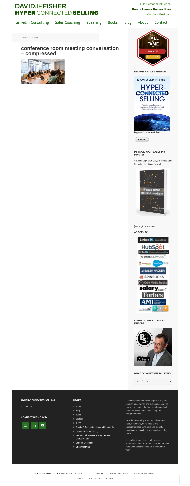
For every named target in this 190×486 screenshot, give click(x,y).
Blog (78, 410)
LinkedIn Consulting (84, 443)
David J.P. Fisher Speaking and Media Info (95, 427)
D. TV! (78, 423)
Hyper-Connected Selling (87, 431)
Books (78, 415)
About (78, 406)
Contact (79, 419)
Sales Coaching (83, 447)
